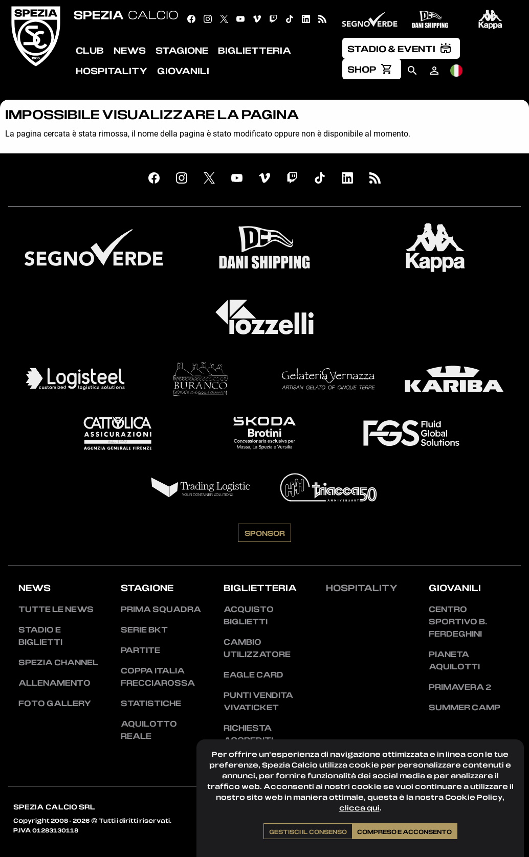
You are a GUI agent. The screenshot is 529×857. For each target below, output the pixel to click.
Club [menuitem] (90, 50)
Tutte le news (56, 609)
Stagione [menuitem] (182, 50)
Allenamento (54, 682)
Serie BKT (144, 629)
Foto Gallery (54, 703)
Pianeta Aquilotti (454, 660)
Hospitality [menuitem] (111, 70)
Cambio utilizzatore (257, 648)
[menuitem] (401, 48)
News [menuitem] (130, 50)
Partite (140, 650)
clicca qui (359, 807)
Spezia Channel (58, 662)
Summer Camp (464, 707)
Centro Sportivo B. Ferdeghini (458, 621)
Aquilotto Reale (149, 729)
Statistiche (151, 703)
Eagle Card (253, 674)
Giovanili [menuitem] (183, 70)
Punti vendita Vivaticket (258, 701)
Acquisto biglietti (249, 615)
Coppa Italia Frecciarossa (158, 676)
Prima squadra (161, 609)
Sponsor (265, 532)
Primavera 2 (460, 687)
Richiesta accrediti (248, 733)
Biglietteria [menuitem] (254, 50)
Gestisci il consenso (308, 831)
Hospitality (362, 587)
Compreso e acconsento (404, 831)
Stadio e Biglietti (40, 635)
